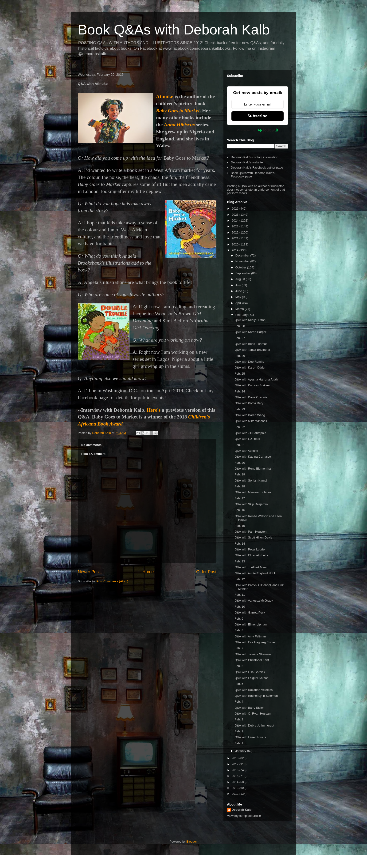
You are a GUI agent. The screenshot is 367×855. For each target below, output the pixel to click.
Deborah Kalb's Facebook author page (257, 167)
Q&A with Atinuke (246, 450)
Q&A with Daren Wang (249, 415)
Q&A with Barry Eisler (249, 707)
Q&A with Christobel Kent (251, 660)
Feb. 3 (238, 719)
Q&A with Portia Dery (248, 403)
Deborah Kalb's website (247, 162)
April (238, 303)
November (242, 261)
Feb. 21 (239, 445)
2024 (235, 220)
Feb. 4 (238, 701)
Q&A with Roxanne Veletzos (253, 690)
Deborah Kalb (242, 809)
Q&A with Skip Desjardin (251, 504)
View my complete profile (244, 815)
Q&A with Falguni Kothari (251, 678)
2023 (235, 226)
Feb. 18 (239, 486)
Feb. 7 (238, 648)
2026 (235, 208)
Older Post (206, 571)
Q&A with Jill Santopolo (250, 433)
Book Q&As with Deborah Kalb (174, 30)
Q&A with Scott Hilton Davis (253, 537)
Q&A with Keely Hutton (249, 320)
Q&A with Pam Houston (250, 531)
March (240, 309)
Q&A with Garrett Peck (249, 612)
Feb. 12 (239, 579)
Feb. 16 (239, 510)
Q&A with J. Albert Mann (250, 567)
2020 (235, 244)
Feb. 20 (239, 462)
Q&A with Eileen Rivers (250, 737)
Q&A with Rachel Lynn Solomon (256, 695)
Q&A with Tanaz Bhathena (252, 349)
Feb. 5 (238, 684)
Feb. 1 (238, 743)
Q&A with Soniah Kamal (250, 480)
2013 (235, 788)
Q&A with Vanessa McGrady (253, 600)
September (243, 273)
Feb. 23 (239, 409)
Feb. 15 (239, 525)
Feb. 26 (239, 356)
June (239, 291)
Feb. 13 (239, 561)
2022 (235, 232)
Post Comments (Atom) (112, 581)
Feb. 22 (239, 427)
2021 (235, 238)
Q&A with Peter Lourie (249, 549)
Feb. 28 (239, 326)
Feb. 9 (238, 618)
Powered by (257, 130)
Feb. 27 (239, 338)
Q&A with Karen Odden (250, 367)
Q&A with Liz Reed (247, 439)
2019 (235, 250)
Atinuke (164, 96)
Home (148, 571)
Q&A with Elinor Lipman (250, 624)
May (238, 297)
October (241, 267)
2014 (235, 782)
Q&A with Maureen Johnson (253, 492)
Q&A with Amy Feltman (250, 636)
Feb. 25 (239, 373)
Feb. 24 (239, 391)
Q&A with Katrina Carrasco (252, 456)
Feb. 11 (239, 594)
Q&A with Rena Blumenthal (252, 468)
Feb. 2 (238, 731)
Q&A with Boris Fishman (250, 344)
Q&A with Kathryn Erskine (251, 385)
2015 (235, 776)
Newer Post (89, 571)
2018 (235, 758)
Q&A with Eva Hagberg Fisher (254, 642)
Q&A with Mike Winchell (250, 421)
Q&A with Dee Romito (249, 361)
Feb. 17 (239, 498)
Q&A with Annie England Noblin (255, 573)
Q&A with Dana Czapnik (250, 397)
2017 (235, 764)
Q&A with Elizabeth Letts (251, 555)
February (242, 314)
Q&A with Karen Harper (250, 332)
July (238, 285)
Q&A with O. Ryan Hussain (252, 713)
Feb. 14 (239, 543)
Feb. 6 (238, 666)
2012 (235, 793)
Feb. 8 (238, 630)
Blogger (191, 841)
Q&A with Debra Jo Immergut (254, 725)
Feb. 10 (239, 606)
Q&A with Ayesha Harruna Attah (255, 379)
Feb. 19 (239, 474)
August (240, 279)
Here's (153, 410)
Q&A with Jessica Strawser (252, 654)
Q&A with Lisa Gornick (249, 672)
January (241, 751)
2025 (235, 214)
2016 (235, 770)
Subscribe (257, 116)
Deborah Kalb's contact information (254, 157)
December (242, 255)
